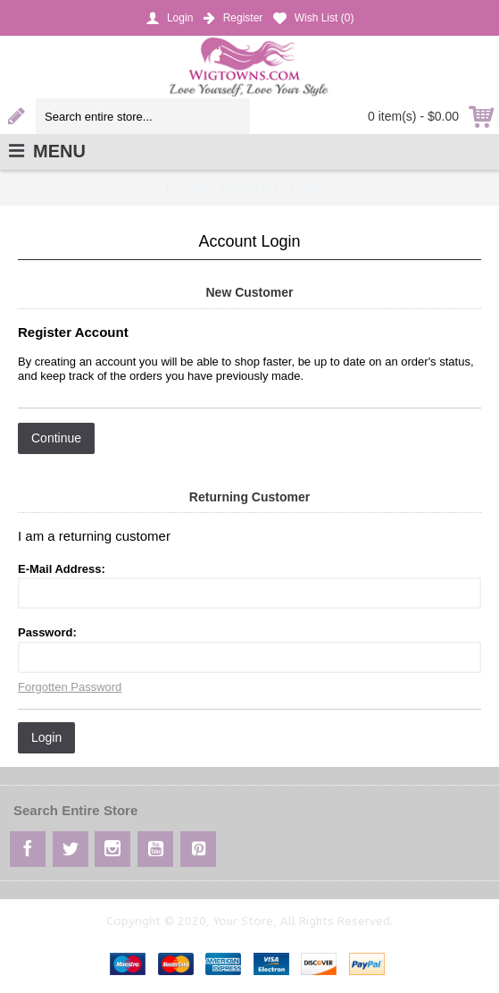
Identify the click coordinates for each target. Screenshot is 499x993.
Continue (56, 438)
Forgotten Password (69, 687)
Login (46, 737)
